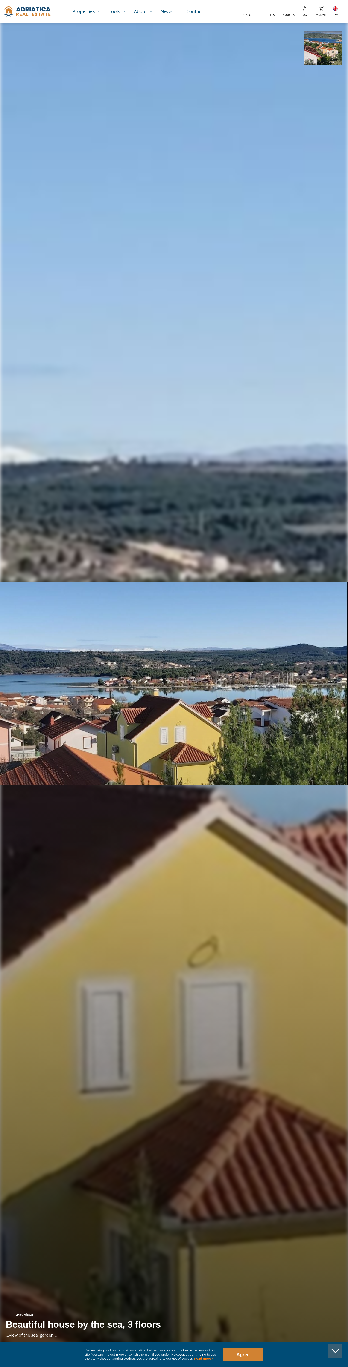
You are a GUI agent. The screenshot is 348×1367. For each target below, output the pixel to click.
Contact (194, 11)
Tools (114, 11)
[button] (323, 48)
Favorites (288, 15)
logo (27, 11)
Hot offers (267, 15)
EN (335, 14)
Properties (84, 11)
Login (305, 15)
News (167, 11)
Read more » (203, 1358)
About (140, 11)
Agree (243, 1354)
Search (248, 15)
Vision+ (321, 15)
